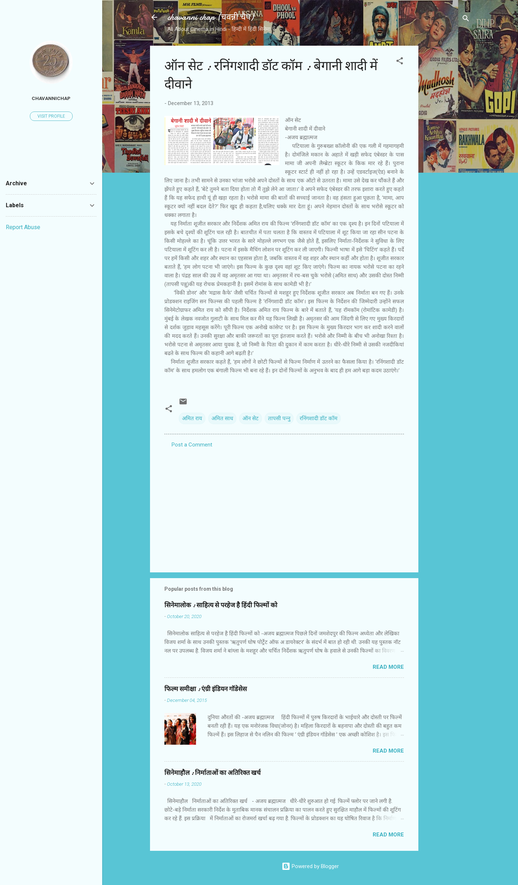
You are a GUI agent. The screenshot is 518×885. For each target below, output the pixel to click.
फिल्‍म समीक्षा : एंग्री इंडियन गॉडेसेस (205, 689)
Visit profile (51, 116)
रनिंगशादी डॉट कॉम (318, 418)
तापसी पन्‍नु (279, 418)
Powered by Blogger (310, 866)
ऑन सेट (250, 418)
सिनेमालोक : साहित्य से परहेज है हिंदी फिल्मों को (220, 605)
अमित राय (192, 418)
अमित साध (222, 418)
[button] (399, 62)
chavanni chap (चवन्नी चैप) (210, 17)
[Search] (466, 20)
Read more (388, 667)
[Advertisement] (447, 154)
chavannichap (51, 98)
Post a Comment (192, 444)
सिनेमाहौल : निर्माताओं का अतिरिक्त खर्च (212, 772)
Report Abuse (23, 227)
